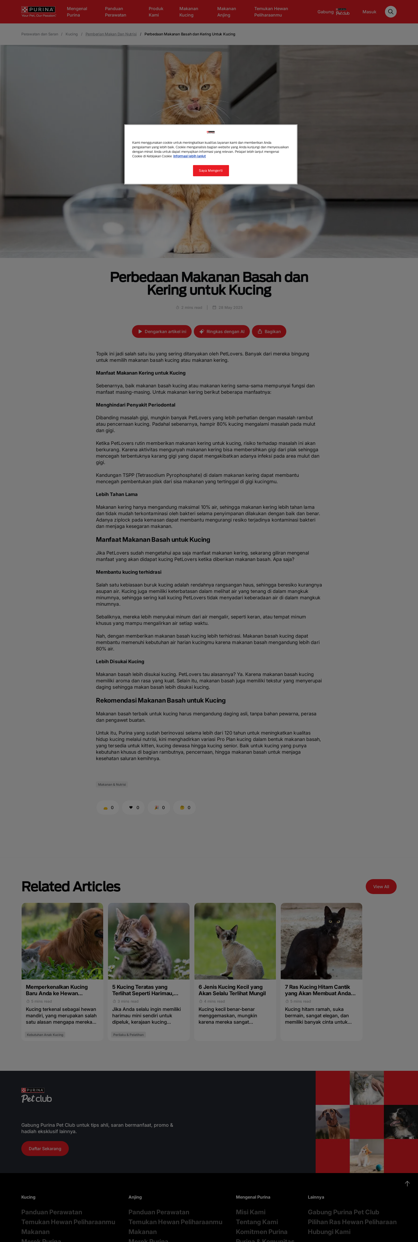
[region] (211, 154)
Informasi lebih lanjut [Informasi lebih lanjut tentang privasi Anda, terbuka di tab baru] (189, 156)
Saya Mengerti (211, 170)
